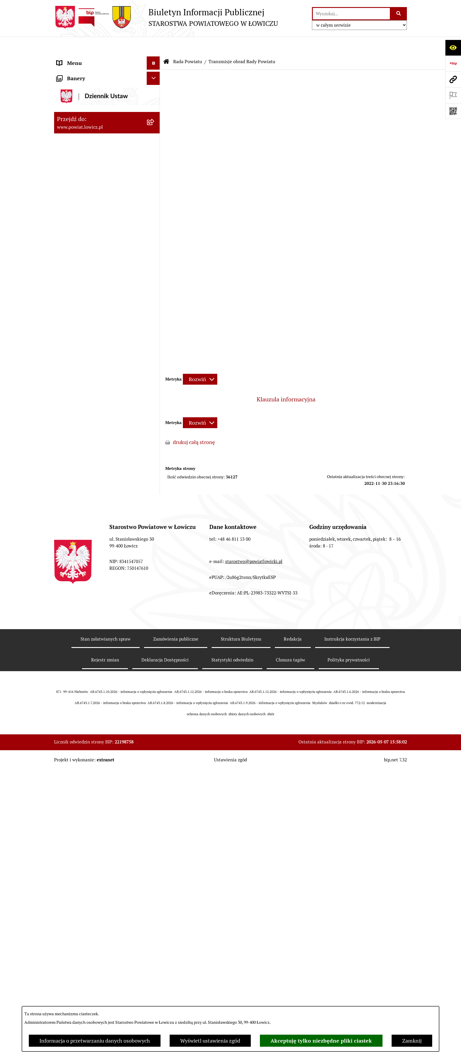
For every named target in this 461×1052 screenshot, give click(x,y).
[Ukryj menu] (153, 45)
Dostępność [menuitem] (70, 572)
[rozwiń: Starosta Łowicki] (154, 119)
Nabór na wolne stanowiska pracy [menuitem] (96, 511)
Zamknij (412, 1040)
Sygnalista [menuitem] (69, 585)
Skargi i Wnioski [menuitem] (75, 651)
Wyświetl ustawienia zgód (210, 1040)
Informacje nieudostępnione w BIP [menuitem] (97, 598)
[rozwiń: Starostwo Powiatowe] (154, 392)
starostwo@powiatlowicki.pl (254, 880)
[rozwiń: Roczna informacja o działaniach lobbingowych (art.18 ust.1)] (154, 727)
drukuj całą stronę (194, 424)
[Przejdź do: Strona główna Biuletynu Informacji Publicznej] (166, 44)
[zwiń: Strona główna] (154, 58)
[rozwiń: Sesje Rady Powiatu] (154, 270)
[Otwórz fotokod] (453, 111)
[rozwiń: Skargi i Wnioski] (154, 651)
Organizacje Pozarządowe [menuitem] (86, 471)
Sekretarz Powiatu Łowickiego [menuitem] (91, 158)
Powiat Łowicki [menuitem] (74, 92)
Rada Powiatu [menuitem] (72, 185)
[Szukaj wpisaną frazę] (399, 13)
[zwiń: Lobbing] (154, 678)
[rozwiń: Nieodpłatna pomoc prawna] (154, 638)
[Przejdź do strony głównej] (166, 17)
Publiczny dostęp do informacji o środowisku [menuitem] (95, 528)
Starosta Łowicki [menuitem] (76, 118)
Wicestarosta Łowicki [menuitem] (81, 132)
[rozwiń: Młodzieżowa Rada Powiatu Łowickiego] (154, 371)
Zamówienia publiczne (175, 957)
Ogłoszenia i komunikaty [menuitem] (86, 445)
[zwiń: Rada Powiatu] (154, 185)
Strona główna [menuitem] (74, 58)
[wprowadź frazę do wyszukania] (351, 13)
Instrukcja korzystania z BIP (352, 957)
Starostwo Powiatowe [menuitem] (82, 392)
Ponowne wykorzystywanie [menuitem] (89, 611)
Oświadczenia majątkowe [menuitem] (86, 458)
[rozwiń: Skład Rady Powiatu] (154, 219)
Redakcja (293, 957)
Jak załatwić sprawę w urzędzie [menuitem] (92, 418)
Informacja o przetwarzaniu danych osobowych (94, 1040)
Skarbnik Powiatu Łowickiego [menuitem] (90, 171)
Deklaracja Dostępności (165, 978)
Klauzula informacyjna (286, 382)
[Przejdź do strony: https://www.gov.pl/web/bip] (453, 63)
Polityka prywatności (349, 978)
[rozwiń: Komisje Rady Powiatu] (154, 253)
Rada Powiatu (187, 44)
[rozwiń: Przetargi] (154, 498)
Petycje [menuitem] (65, 664)
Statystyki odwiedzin (232, 978)
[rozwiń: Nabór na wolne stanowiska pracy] (154, 511)
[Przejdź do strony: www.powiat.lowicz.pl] (453, 79)
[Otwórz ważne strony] (453, 95)
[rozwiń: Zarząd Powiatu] (154, 105)
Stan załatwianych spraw (106, 957)
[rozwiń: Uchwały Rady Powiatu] (154, 287)
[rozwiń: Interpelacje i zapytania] (154, 354)
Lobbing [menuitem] (66, 677)
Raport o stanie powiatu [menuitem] (84, 558)
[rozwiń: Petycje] (154, 664)
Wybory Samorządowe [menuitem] (83, 545)
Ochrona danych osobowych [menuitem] (90, 405)
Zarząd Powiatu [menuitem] (75, 105)
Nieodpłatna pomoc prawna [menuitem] (89, 638)
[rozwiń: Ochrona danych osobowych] (154, 405)
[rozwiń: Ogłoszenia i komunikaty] (154, 445)
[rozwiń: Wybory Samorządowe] (154, 545)
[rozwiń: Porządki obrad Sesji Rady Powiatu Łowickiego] (154, 304)
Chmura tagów (290, 978)
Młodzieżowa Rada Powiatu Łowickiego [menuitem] (89, 375)
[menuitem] (107, 75)
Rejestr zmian (105, 978)
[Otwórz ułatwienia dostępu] (453, 48)
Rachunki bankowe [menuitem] (79, 431)
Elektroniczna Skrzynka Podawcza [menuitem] (96, 484)
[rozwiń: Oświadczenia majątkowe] (154, 458)
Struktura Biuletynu (241, 957)
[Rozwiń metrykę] (200, 361)
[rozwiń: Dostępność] (154, 572)
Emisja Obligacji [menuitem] (75, 625)
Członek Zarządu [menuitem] (76, 145)
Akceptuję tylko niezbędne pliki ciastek (321, 1040)
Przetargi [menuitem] (67, 498)
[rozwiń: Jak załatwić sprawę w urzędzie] (154, 418)
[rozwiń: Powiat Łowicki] (154, 92)
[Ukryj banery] (153, 758)
